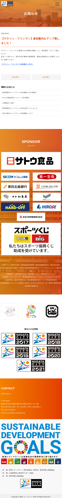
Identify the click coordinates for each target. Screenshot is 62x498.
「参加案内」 (45, 50)
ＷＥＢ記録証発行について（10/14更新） (16, 97)
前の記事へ (15, 77)
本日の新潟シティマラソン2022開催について (17, 113)
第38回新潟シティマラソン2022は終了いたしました (20, 108)
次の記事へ (46, 77)
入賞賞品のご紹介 (8, 103)
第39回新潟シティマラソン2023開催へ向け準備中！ (20, 92)
